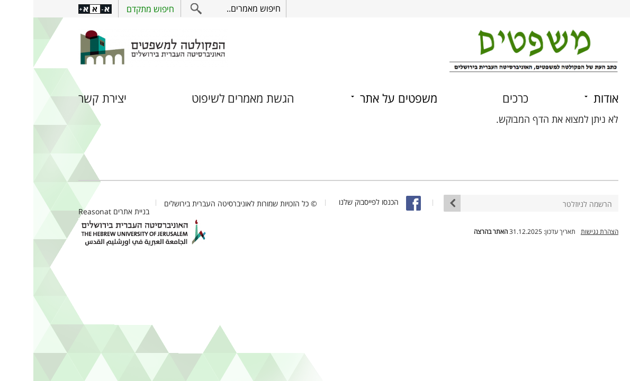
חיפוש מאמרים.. (220, 8)
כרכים (482, 98)
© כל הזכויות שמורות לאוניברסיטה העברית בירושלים (207, 203)
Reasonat (61, 211)
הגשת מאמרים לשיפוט (209, 98)
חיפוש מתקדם (117, 9)
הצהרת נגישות (566, 231)
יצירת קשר (69, 98)
